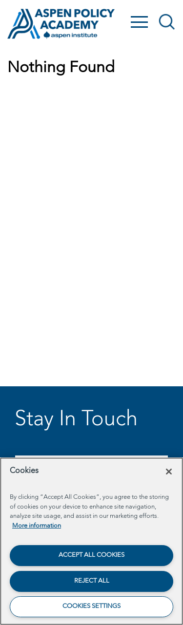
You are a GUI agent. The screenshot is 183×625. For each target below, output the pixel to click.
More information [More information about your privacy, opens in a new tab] (36, 526)
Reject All (91, 581)
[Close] (169, 471)
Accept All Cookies (91, 555)
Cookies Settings (91, 606)
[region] (91, 541)
